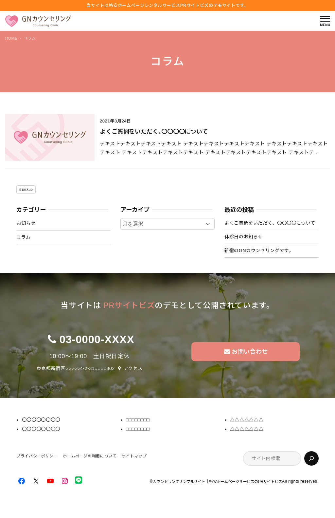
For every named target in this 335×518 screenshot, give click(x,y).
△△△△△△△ (246, 419)
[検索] (311, 458)
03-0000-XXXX (96, 339)
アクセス (133, 368)
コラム (23, 237)
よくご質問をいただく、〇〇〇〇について (154, 131)
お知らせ (26, 223)
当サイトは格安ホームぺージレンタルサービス (167, 6)
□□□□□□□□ (138, 419)
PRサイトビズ (129, 305)
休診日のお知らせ (243, 236)
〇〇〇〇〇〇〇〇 (41, 419)
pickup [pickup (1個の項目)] (27, 189)
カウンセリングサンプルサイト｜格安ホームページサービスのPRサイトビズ (217, 481)
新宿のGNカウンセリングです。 (258, 250)
